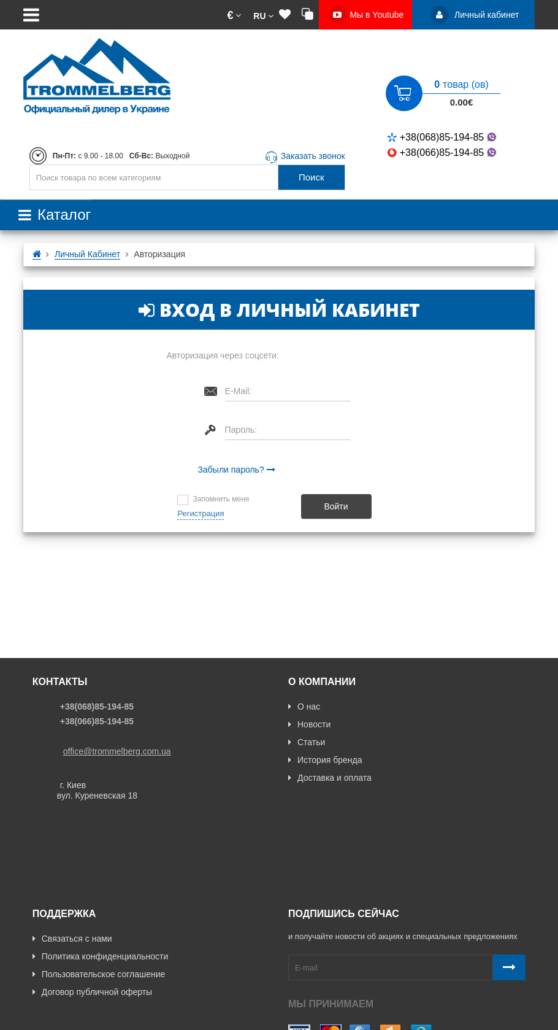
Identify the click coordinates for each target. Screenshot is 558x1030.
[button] (234, 14)
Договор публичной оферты (92, 910)
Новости (309, 724)
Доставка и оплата (330, 778)
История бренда (325, 760)
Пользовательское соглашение (99, 892)
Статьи (306, 742)
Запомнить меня (221, 499)
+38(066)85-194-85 (443, 152)
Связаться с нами (72, 857)
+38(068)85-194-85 (443, 137)
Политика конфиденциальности (100, 875)
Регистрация (200, 513)
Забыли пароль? (231, 469)
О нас (304, 706)
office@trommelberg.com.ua (117, 751)
